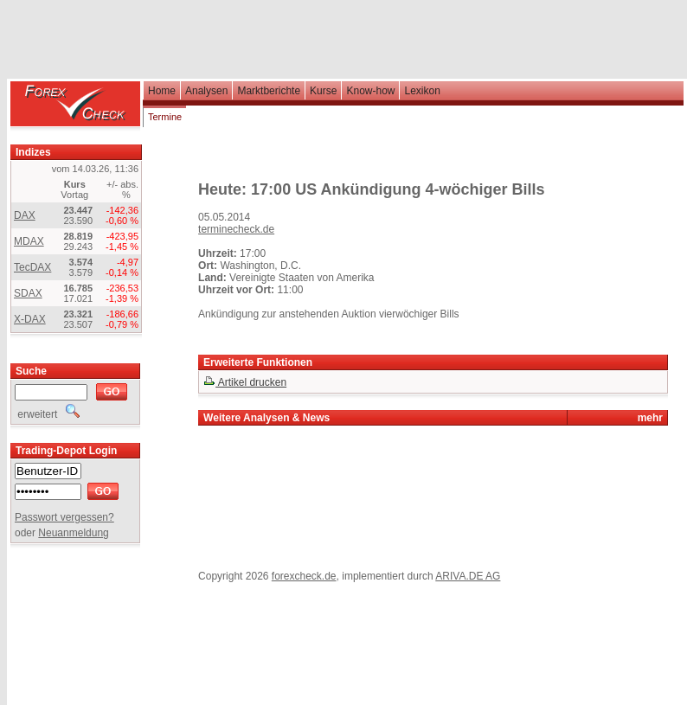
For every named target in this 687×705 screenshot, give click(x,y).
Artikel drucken (244, 382)
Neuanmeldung (73, 533)
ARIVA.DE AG (467, 576)
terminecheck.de (236, 229)
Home (162, 91)
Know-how (370, 91)
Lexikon (422, 91)
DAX (24, 215)
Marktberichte (268, 91)
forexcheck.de (304, 576)
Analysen (206, 91)
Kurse (323, 91)
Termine (165, 117)
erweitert (47, 414)
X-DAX (30, 319)
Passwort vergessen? (64, 517)
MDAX (29, 241)
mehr (650, 418)
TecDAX (32, 267)
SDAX (28, 293)
